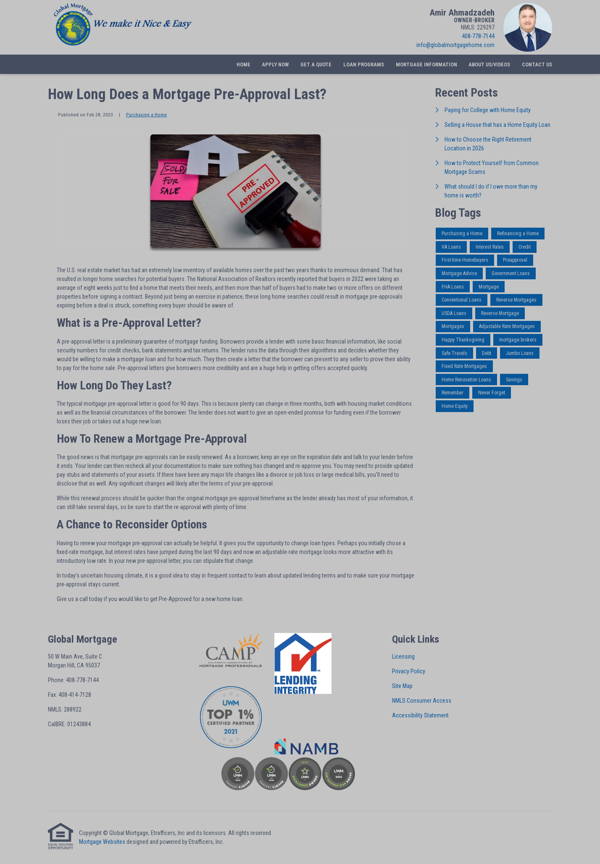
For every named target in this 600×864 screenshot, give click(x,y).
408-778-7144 (478, 36)
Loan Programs (363, 64)
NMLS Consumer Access (421, 700)
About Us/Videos (489, 64)
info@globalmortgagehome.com (455, 45)
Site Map (402, 686)
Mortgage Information (426, 64)
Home (243, 64)
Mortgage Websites (102, 841)
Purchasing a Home (146, 115)
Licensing (403, 656)
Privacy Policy (408, 671)
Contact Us (537, 64)
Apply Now (275, 64)
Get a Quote (316, 64)
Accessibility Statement (420, 715)
